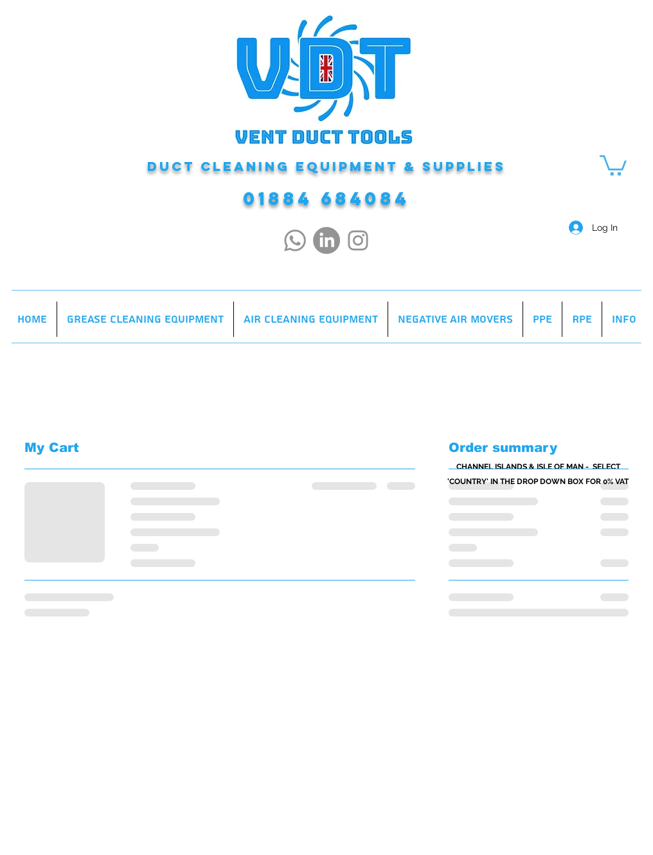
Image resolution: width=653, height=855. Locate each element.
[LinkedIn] (326, 240)
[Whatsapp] (295, 240)
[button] (613, 164)
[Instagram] (357, 240)
